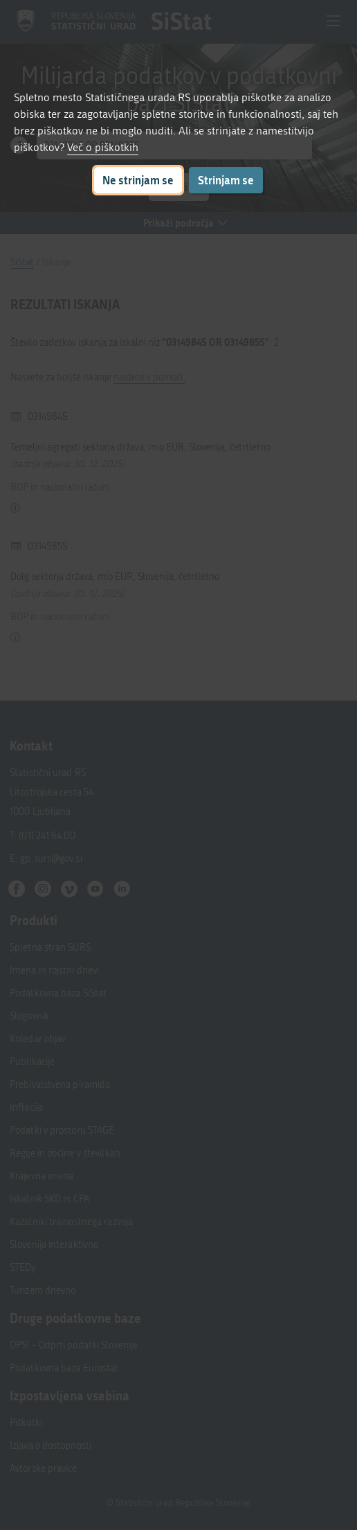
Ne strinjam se (138, 180)
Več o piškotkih (102, 147)
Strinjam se (226, 180)
